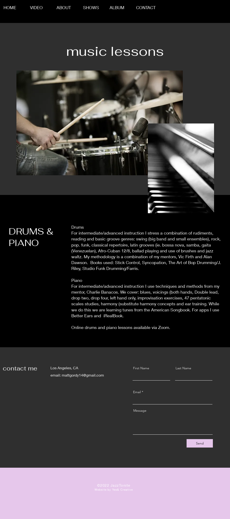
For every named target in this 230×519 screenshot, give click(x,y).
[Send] (200, 443)
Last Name (183, 368)
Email (137, 392)
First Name (141, 368)
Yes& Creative (122, 489)
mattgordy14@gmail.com (83, 375)
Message (139, 410)
